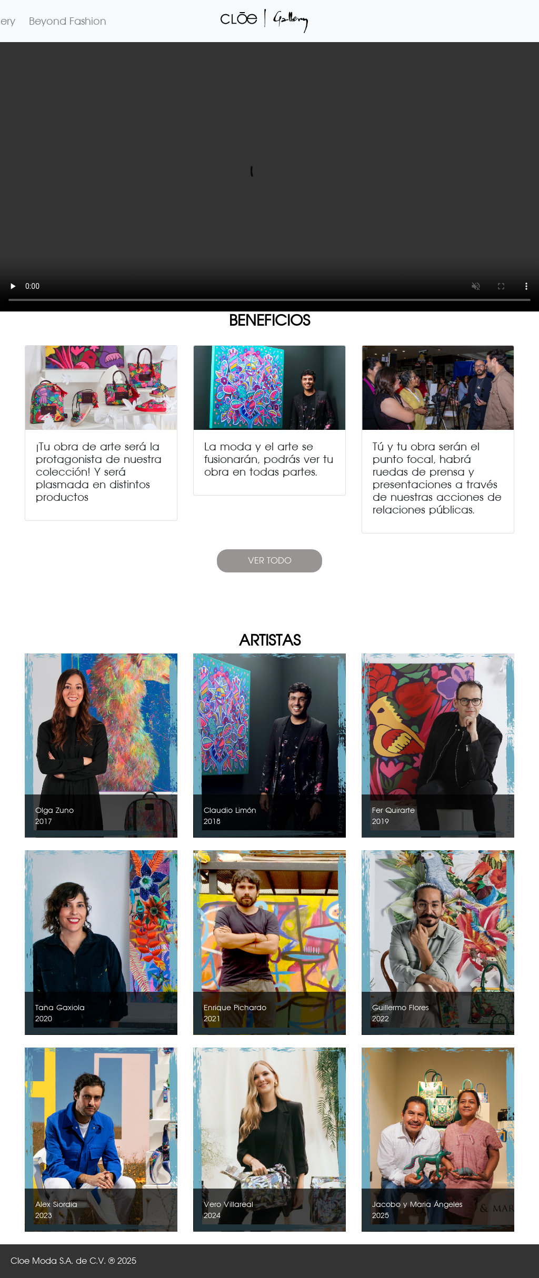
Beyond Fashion (67, 21)
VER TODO (270, 561)
